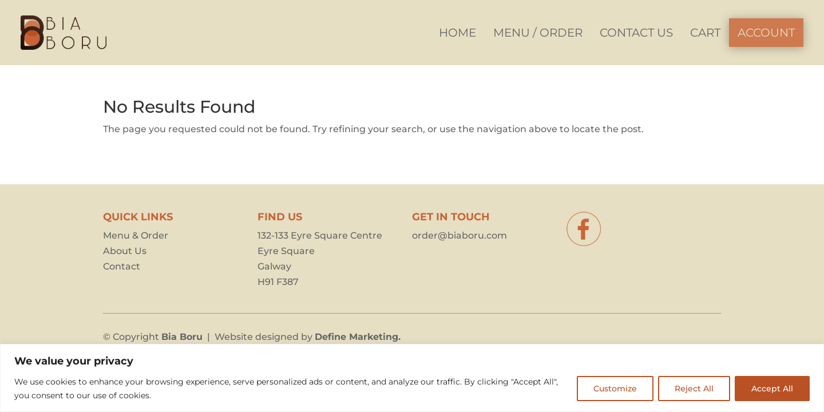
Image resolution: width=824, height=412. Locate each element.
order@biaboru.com (460, 235)
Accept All (772, 388)
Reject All (694, 388)
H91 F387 (278, 281)
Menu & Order (135, 235)
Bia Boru (182, 336)
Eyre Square (286, 250)
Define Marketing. (358, 336)
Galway (274, 266)
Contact (121, 266)
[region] (412, 378)
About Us (124, 250)
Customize (615, 388)
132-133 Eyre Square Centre (320, 235)
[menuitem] (457, 32)
